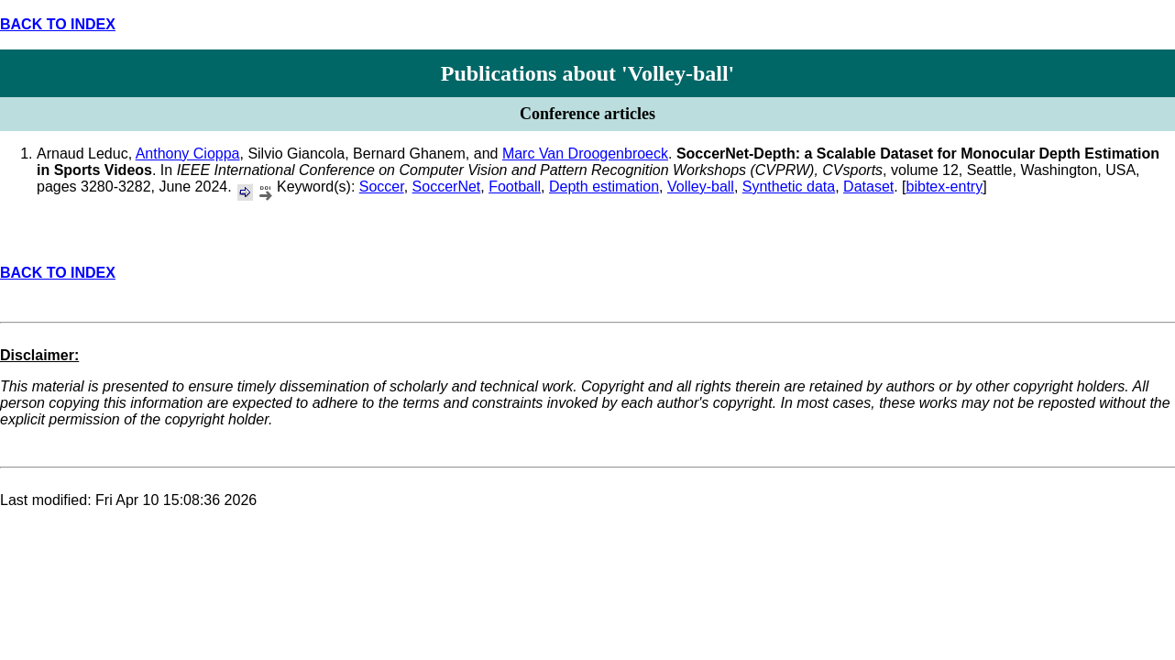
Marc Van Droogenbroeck (585, 153)
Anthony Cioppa (188, 153)
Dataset (868, 186)
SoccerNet (446, 186)
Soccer (381, 186)
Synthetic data (788, 186)
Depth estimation (604, 186)
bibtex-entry (944, 186)
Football (515, 186)
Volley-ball (700, 186)
